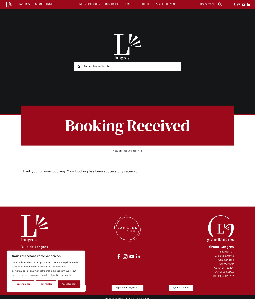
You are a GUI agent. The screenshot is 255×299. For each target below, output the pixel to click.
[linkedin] (248, 4)
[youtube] (243, 4)
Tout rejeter (45, 284)
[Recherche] (220, 4)
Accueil (117, 151)
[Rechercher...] (207, 4)
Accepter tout (69, 284)
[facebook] (234, 4)
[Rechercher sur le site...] (127, 66)
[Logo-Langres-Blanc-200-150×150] (8, 2)
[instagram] (238, 4)
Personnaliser (23, 284)
